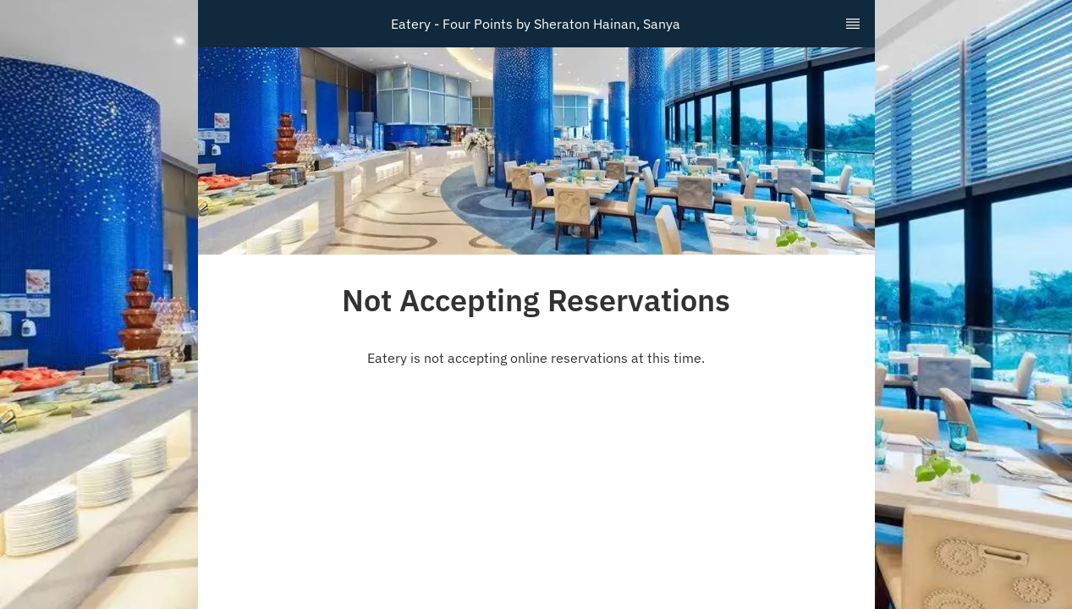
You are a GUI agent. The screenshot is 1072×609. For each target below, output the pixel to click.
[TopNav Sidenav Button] (853, 24)
